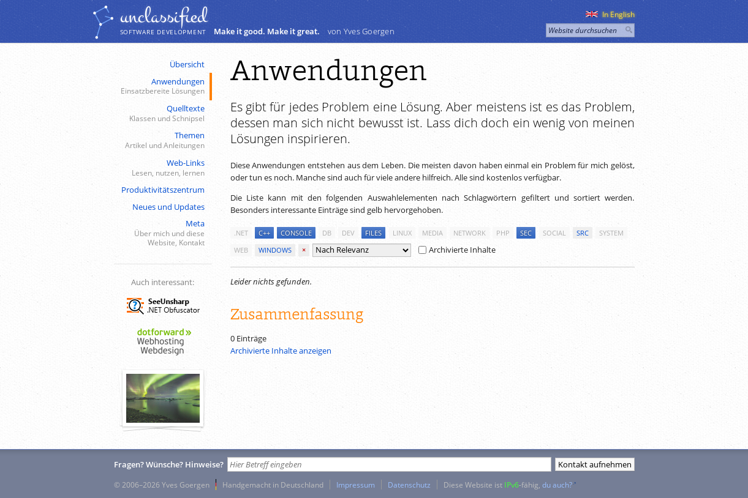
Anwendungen (162, 86)
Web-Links (162, 168)
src (582, 232)
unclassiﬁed (163, 16)
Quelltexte (162, 113)
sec (526, 232)
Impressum (355, 484)
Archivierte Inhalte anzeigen (280, 350)
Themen (162, 140)
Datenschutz (409, 484)
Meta (162, 233)
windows (275, 250)
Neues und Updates (168, 206)
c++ (264, 232)
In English (610, 14)
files (373, 232)
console (296, 232)
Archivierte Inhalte (457, 249)
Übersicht (187, 64)
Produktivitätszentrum (163, 189)
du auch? (557, 484)
